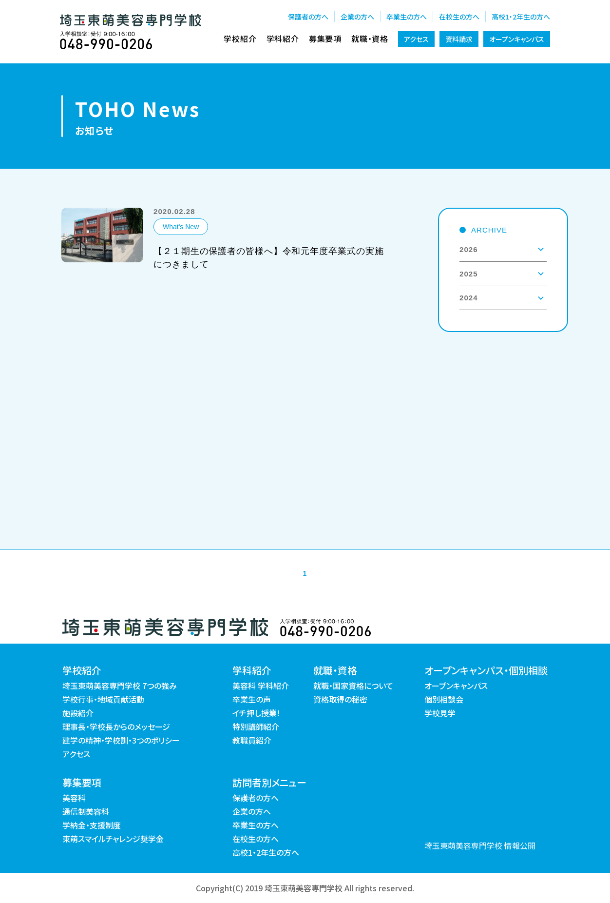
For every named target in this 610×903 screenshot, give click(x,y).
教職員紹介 (251, 740)
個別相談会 (443, 699)
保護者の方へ (308, 16)
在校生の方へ (459, 16)
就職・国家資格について (353, 685)
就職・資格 (369, 38)
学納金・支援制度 (91, 825)
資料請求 (459, 39)
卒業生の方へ (406, 16)
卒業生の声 (251, 699)
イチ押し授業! (256, 713)
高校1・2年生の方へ (521, 16)
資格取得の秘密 (340, 699)
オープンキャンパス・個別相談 (486, 670)
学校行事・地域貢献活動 (103, 699)
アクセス (416, 39)
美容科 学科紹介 (260, 685)
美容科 (74, 798)
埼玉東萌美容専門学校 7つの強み (119, 685)
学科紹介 (283, 38)
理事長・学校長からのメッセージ (116, 726)
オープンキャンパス (516, 39)
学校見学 (440, 713)
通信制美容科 (85, 811)
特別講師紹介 (255, 726)
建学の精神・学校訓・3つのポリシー (121, 740)
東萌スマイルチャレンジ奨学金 (113, 838)
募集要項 (325, 38)
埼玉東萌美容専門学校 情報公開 (479, 845)
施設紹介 (78, 713)
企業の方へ (357, 16)
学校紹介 (240, 38)
